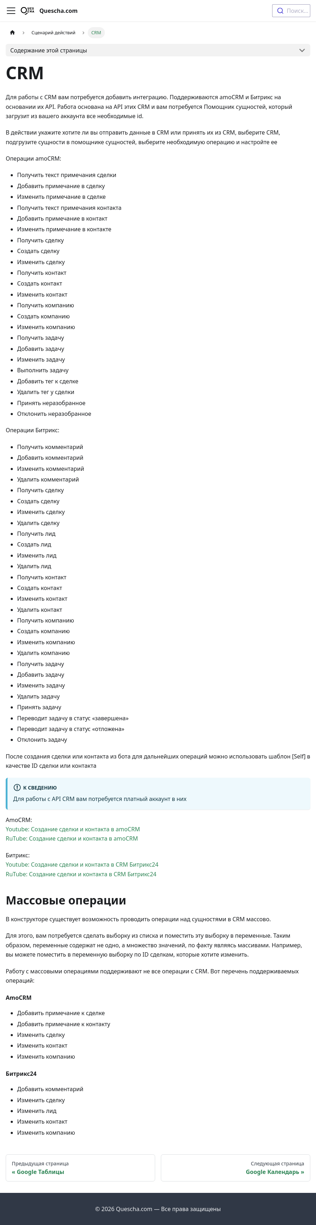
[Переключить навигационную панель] (11, 10)
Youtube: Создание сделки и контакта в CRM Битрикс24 (82, 864)
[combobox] (291, 10)
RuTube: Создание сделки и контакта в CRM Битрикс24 (81, 874)
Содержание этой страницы (48, 50)
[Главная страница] (12, 32)
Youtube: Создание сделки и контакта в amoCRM (73, 829)
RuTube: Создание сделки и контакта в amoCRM (72, 838)
